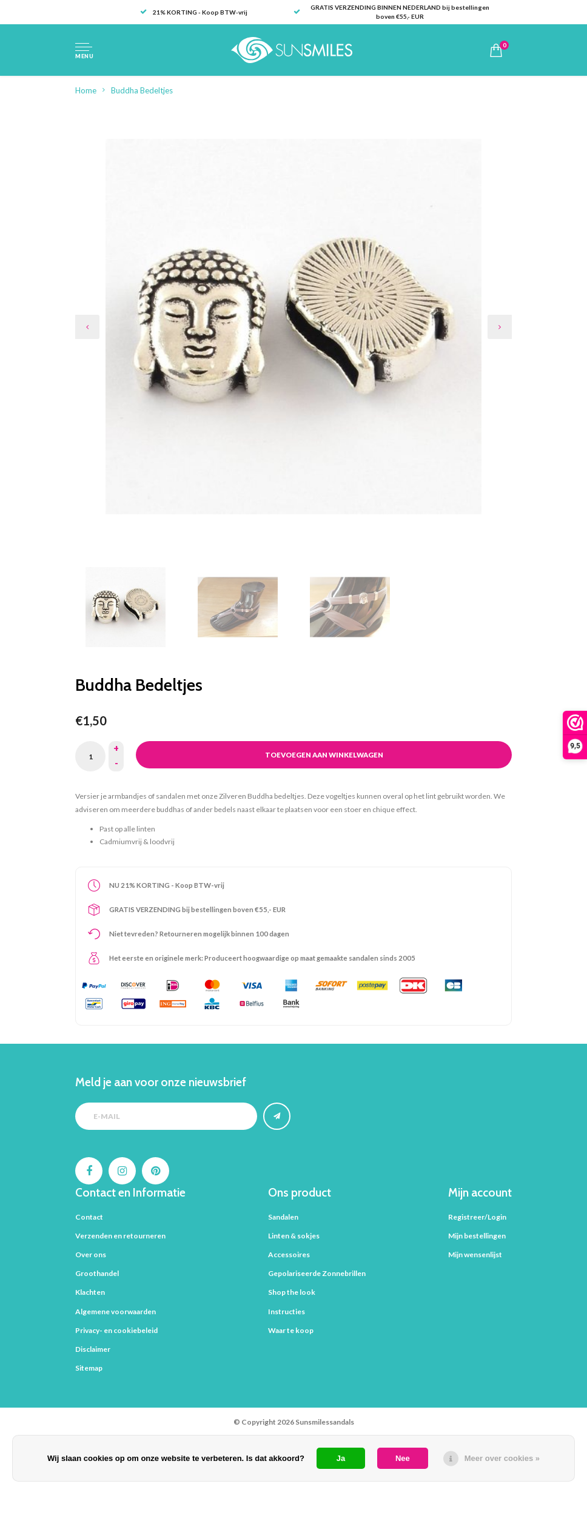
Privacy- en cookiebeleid (116, 1330)
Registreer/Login (477, 1216)
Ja (341, 1458)
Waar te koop (291, 1330)
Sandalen (283, 1216)
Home (85, 90)
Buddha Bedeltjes (142, 90)
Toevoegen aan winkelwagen (324, 755)
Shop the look (291, 1292)
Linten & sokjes (294, 1235)
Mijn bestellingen (477, 1235)
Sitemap (88, 1367)
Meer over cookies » (502, 1458)
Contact (89, 1216)
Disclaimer (92, 1349)
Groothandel (97, 1273)
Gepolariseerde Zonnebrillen (317, 1273)
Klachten (90, 1292)
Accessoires (289, 1254)
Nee (402, 1458)
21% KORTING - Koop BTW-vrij (193, 12)
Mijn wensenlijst (475, 1254)
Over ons (90, 1254)
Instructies (286, 1311)
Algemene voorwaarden (115, 1311)
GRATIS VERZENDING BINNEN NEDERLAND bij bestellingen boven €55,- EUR (391, 12)
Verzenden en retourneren (120, 1235)
